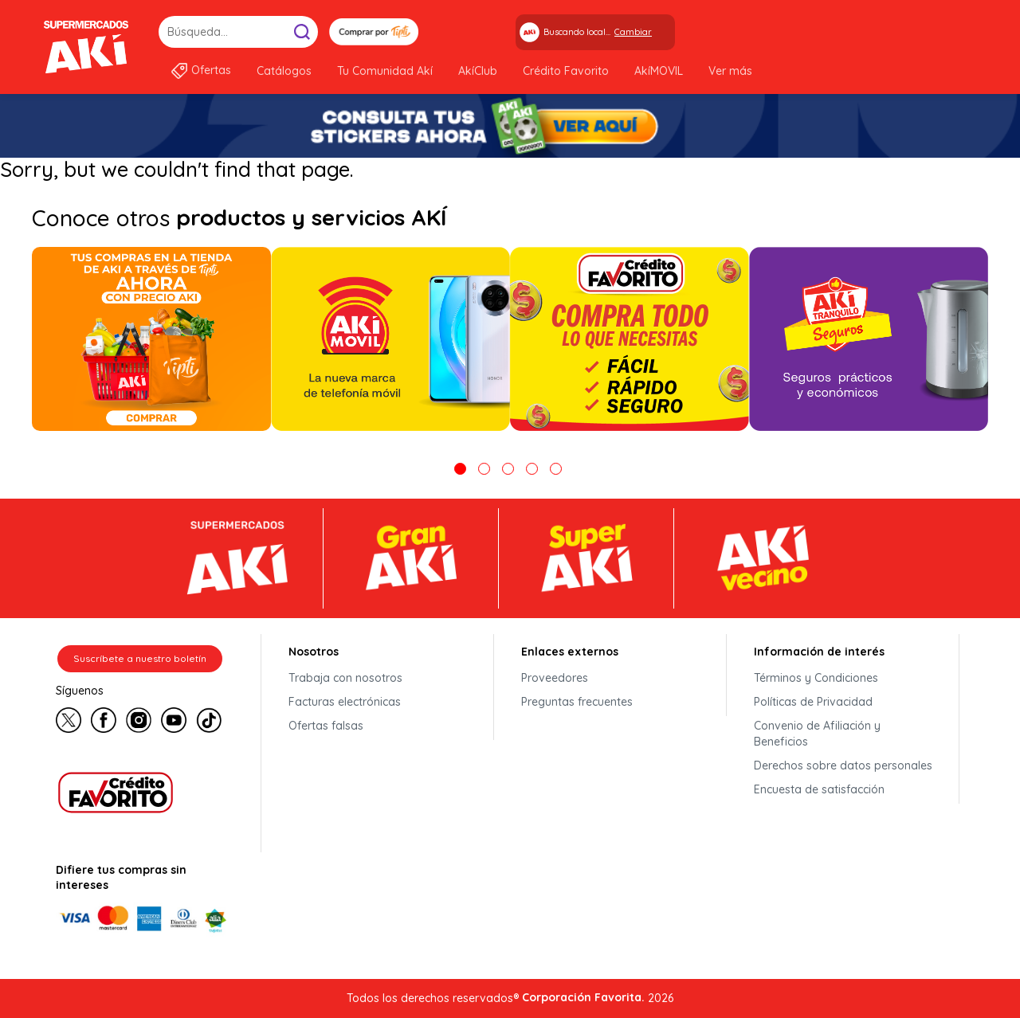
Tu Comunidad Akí (385, 71)
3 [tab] (508, 469)
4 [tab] (532, 469)
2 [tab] (484, 469)
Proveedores (554, 678)
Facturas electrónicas (344, 702)
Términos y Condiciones (816, 678)
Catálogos (284, 71)
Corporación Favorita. (583, 997)
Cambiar (633, 31)
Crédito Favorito (566, 71)
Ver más (730, 71)
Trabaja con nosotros (345, 678)
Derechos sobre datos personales (843, 765)
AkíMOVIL (658, 71)
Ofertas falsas (325, 725)
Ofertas (211, 70)
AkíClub (477, 71)
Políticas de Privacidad (813, 702)
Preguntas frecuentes (577, 702)
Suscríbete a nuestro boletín (139, 658)
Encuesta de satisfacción (819, 789)
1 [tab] (460, 469)
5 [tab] (556, 469)
